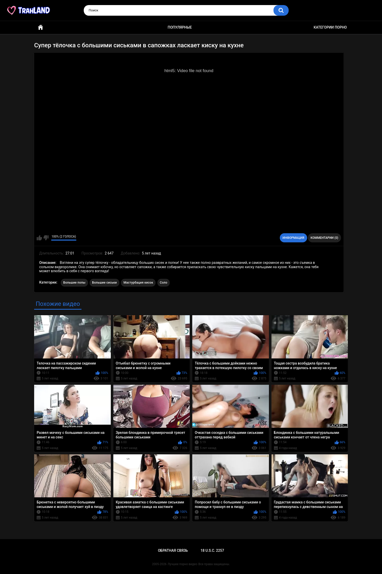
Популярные (180, 27)
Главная (40, 27)
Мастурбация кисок (138, 282)
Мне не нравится (46, 237)
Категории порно (330, 27)
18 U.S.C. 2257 (212, 550)
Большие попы (74, 282)
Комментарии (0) (324, 238)
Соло (163, 282)
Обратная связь (173, 550)
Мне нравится (39, 237)
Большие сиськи (104, 282)
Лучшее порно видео (182, 564)
